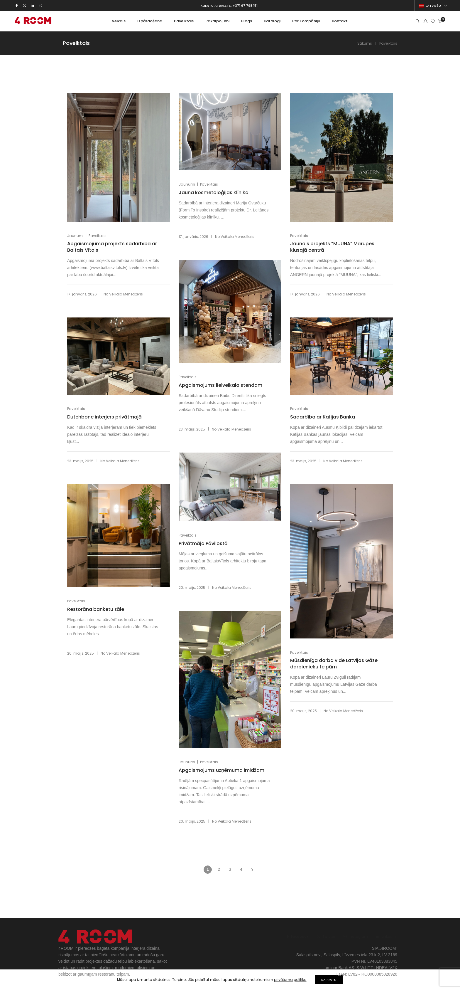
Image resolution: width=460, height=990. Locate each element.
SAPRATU (328, 979)
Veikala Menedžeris (126, 294)
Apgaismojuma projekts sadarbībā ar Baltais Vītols (112, 247)
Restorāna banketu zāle (95, 609)
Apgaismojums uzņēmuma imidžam (221, 770)
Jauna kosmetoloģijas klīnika (213, 192)
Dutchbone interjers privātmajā (104, 417)
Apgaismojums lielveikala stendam (220, 385)
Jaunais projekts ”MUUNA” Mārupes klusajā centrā (332, 247)
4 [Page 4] (241, 869)
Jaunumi (75, 235)
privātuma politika (290, 979)
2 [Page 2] (219, 869)
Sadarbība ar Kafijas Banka (322, 417)
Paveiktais (97, 235)
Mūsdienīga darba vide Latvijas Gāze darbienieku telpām (334, 663)
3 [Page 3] (230, 869)
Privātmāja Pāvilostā (203, 543)
